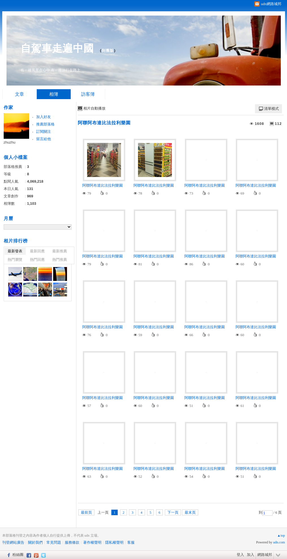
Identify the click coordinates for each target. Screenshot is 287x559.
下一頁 (172, 512)
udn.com (279, 542)
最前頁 (86, 512)
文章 (19, 94)
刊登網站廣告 (13, 542)
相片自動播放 (94, 108)
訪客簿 (88, 94)
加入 (250, 554)
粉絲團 (17, 554)
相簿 (53, 94)
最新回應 (37, 251)
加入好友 (43, 117)
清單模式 (271, 108)
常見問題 (53, 542)
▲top (281, 535)
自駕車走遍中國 (57, 48)
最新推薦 (59, 251)
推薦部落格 (45, 124)
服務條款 (72, 542)
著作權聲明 (92, 542)
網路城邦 (264, 554)
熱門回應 (37, 259)
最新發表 (15, 251)
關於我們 (35, 542)
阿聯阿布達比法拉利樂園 (104, 122)
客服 (131, 542)
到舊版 (108, 50)
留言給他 (43, 139)
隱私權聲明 (114, 542)
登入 (240, 554)
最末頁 (190, 512)
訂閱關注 (43, 131)
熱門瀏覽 (15, 259)
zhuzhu (10, 142)
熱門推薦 (59, 259)
